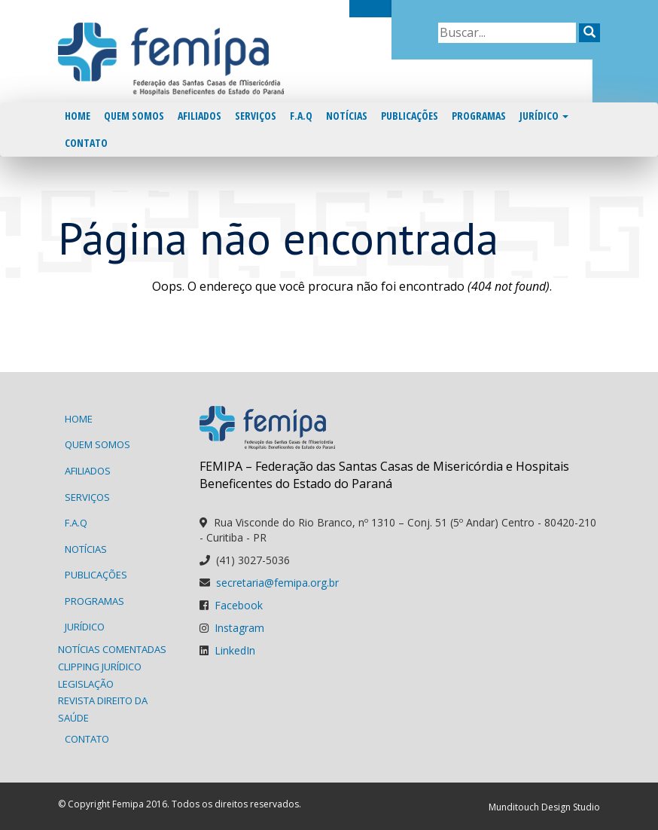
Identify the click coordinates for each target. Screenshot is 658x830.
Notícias (346, 115)
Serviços (255, 115)
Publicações (409, 115)
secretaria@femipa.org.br (277, 582)
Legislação (86, 684)
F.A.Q (301, 115)
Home (77, 115)
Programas (479, 115)
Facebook (239, 605)
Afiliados (199, 115)
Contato (86, 143)
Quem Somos (134, 115)
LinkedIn (235, 650)
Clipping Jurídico (100, 666)
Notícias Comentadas (112, 649)
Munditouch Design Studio (544, 807)
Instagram (239, 628)
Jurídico (543, 115)
